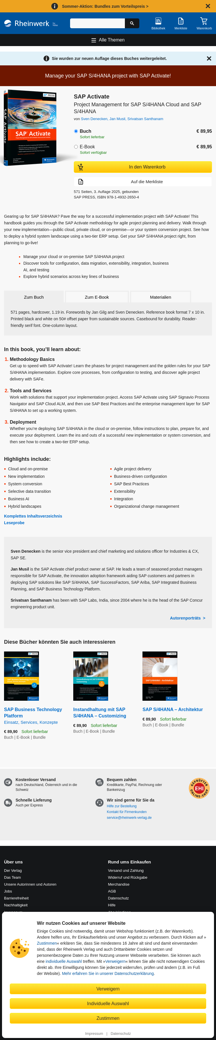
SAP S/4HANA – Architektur (172, 709)
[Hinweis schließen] (208, 6)
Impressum (94, 1034)
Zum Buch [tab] (34, 297)
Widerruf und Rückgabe (128, 877)
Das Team (12, 877)
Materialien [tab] (160, 297)
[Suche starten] (132, 23)
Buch (85, 131)
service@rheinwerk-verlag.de (129, 818)
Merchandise (118, 884)
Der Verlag (13, 870)
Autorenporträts (185, 618)
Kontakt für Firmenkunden (127, 812)
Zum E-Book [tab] (97, 297)
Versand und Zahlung (126, 870)
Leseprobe (14, 522)
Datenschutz (121, 1034)
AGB (112, 891)
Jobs (8, 891)
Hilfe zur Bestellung (122, 806)
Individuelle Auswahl (108, 1003)
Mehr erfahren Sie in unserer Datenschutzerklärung (108, 973)
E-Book (87, 146)
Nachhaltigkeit (16, 905)
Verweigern (115, 961)
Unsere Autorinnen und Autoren (30, 884)
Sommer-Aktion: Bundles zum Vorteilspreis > (105, 6)
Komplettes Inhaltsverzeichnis (33, 516)
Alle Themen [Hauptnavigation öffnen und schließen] (112, 39)
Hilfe (112, 905)
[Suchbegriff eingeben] (97, 23)
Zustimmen (47, 943)
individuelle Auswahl (64, 961)
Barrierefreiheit (16, 898)
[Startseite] (31, 23)
